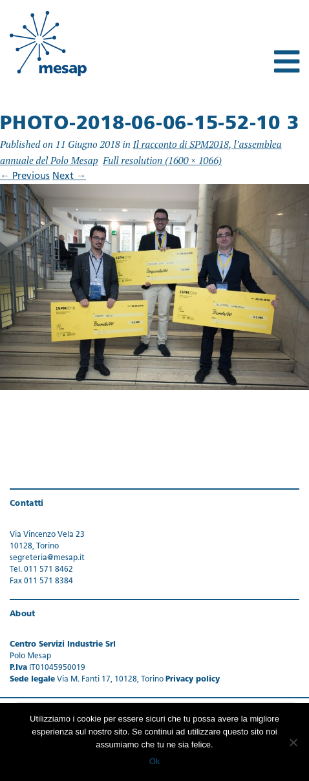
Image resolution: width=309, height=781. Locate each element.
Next (69, 177)
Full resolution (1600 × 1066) (162, 160)
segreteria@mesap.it (47, 558)
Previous (25, 177)
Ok (154, 761)
